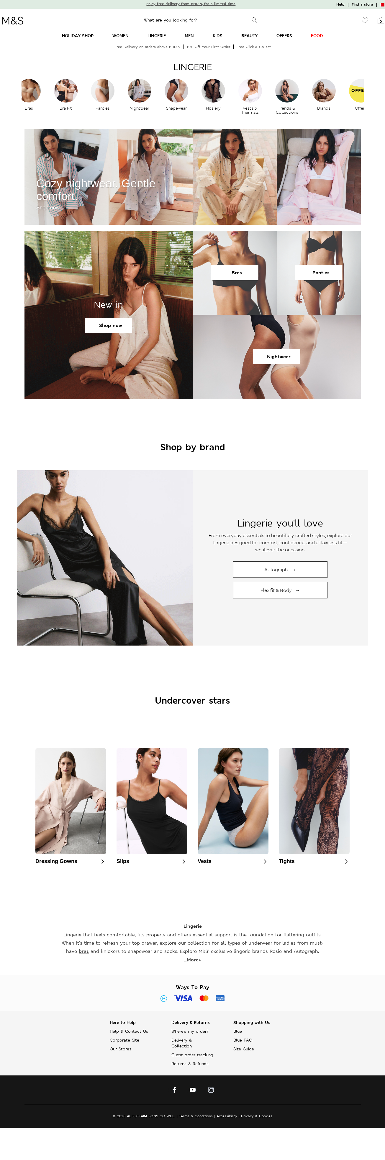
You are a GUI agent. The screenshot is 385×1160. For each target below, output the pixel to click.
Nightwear (139, 108)
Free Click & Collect (254, 46)
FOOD (317, 35)
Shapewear (176, 108)
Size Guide (243, 1049)
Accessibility (227, 1116)
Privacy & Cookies (256, 1116)
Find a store (362, 4)
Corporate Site (124, 1040)
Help (340, 4)
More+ (194, 960)
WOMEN (120, 35)
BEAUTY (249, 35)
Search (254, 20)
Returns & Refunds (190, 1063)
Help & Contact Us (129, 1031)
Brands (323, 108)
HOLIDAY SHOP (78, 35)
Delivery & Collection (181, 1043)
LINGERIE (157, 35)
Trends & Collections (287, 110)
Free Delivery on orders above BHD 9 (147, 46)
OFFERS (284, 35)
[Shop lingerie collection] (105, 558)
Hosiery (213, 108)
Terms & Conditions (196, 1116)
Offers (361, 108)
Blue (237, 1031)
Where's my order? (189, 1031)
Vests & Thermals (250, 110)
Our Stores (120, 1049)
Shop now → (51, 208)
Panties (103, 108)
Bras (29, 108)
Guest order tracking (192, 1054)
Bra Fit (66, 108)
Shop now (110, 325)
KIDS (217, 35)
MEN (189, 35)
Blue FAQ (242, 1040)
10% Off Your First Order (208, 46)
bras (84, 951)
